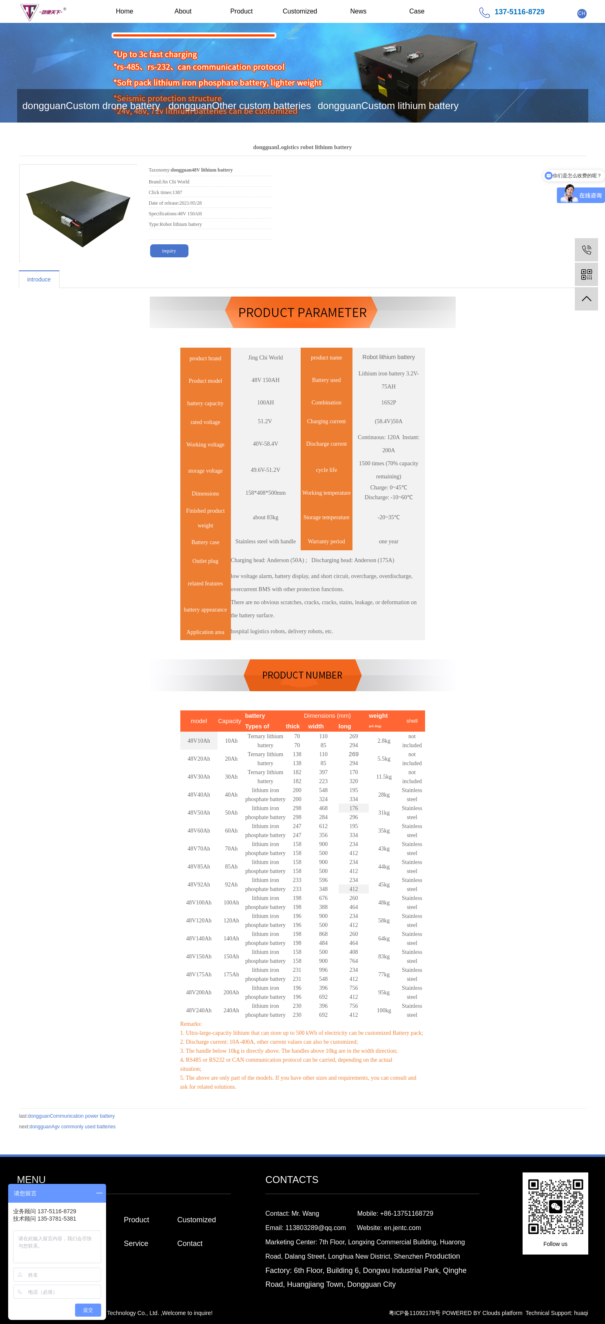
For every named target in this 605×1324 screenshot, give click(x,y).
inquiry (169, 251)
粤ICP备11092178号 (415, 1313)
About (183, 11)
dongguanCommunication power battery (71, 1116)
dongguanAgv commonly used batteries (73, 1127)
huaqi (581, 1313)
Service (136, 1243)
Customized (300, 11)
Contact (190, 1243)
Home (124, 11)
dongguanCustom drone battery (91, 105)
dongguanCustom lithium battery (388, 105)
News (358, 11)
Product (241, 11)
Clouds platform (503, 1313)
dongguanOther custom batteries (239, 105)
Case (416, 11)
